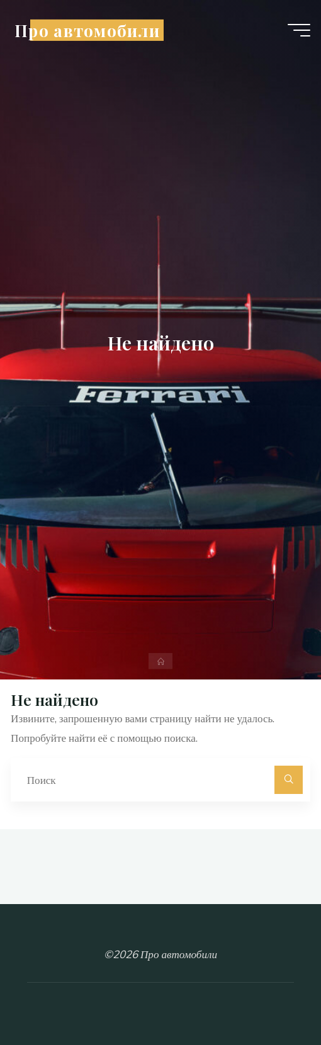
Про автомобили (87, 29)
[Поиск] (288, 779)
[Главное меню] (299, 30)
